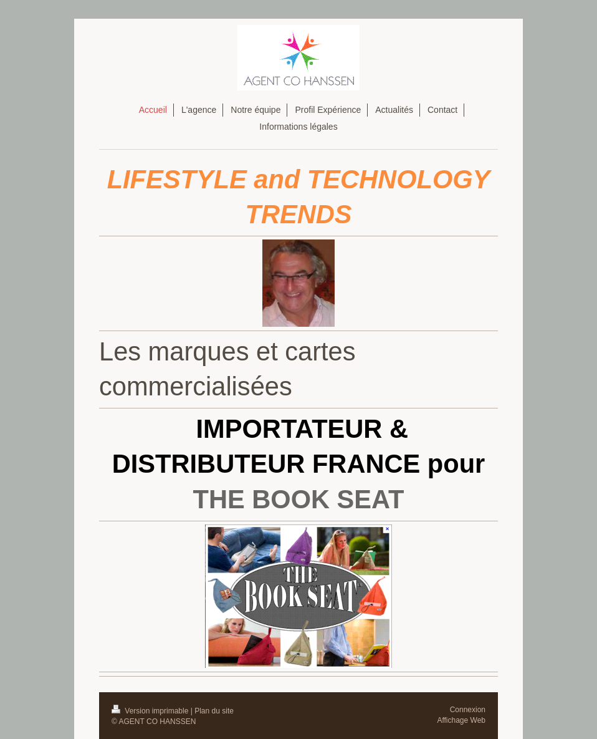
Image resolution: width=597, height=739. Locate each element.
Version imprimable (151, 711)
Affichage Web (461, 720)
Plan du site (214, 711)
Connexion (467, 709)
